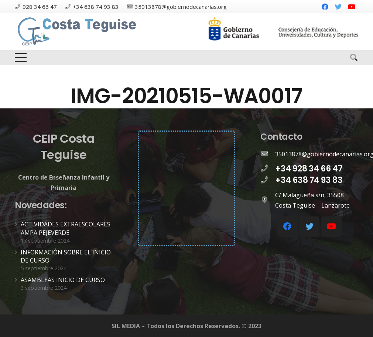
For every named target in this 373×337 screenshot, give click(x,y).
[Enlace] (78, 31)
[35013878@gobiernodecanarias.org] (267, 154)
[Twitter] (338, 6)
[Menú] (20, 57)
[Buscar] (354, 57)
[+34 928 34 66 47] (267, 168)
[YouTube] (351, 6)
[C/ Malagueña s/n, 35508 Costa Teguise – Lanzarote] (267, 200)
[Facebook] (325, 6)
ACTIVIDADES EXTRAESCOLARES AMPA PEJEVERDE (65, 228)
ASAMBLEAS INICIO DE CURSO (63, 280)
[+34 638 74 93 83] (267, 180)
